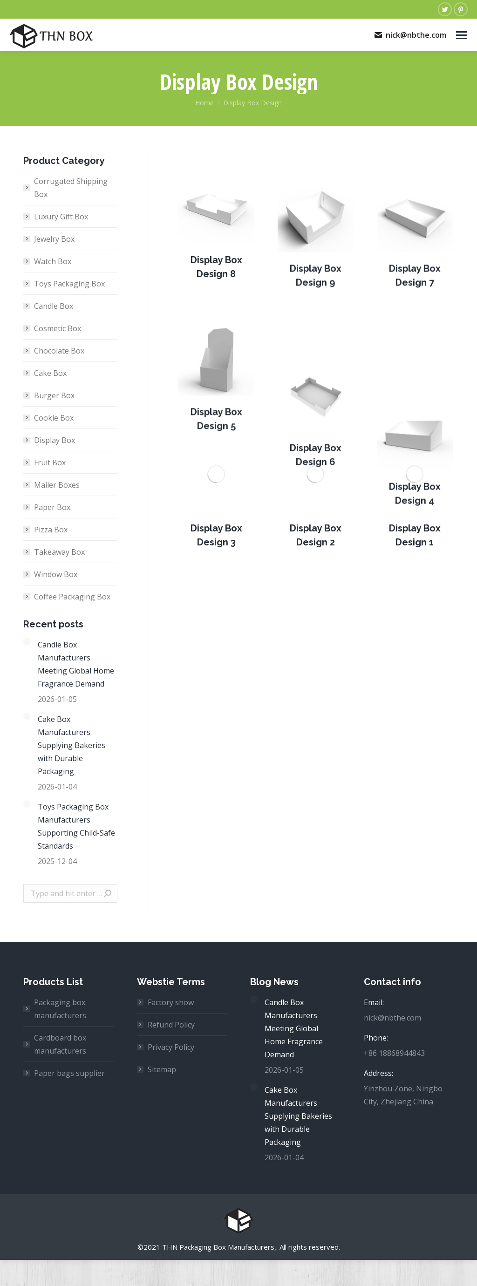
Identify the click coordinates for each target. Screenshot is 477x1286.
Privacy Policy (171, 1047)
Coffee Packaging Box (72, 597)
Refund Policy (171, 1025)
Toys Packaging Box (69, 284)
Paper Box (52, 507)
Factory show (171, 1002)
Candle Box (53, 306)
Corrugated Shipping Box (71, 187)
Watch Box (52, 261)
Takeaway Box (59, 552)
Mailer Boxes (57, 485)
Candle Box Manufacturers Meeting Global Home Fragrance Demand (76, 664)
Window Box (55, 574)
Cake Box (50, 373)
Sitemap (162, 1069)
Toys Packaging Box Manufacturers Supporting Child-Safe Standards (76, 826)
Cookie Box (54, 418)
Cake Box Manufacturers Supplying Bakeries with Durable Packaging (71, 745)
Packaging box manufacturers (60, 1009)
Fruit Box (50, 462)
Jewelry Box (54, 239)
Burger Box (54, 395)
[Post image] (216, 235)
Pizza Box (51, 529)
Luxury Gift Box (61, 216)
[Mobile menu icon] (462, 35)
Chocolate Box (59, 351)
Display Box (54, 440)
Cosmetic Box (57, 328)
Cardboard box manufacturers (60, 1044)
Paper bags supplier (69, 1073)
